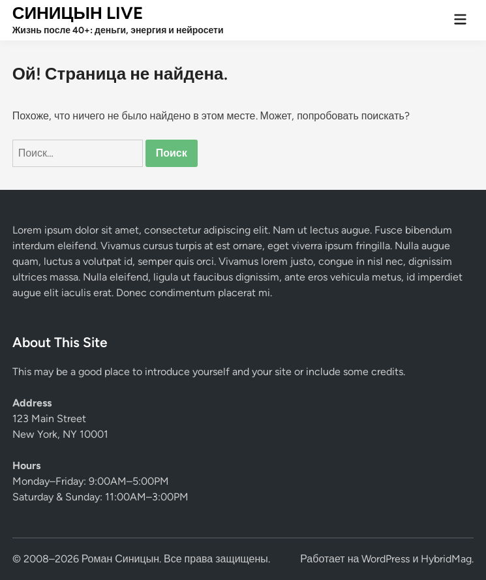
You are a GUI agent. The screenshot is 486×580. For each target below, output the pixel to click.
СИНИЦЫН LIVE (77, 13)
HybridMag (446, 559)
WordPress (385, 559)
